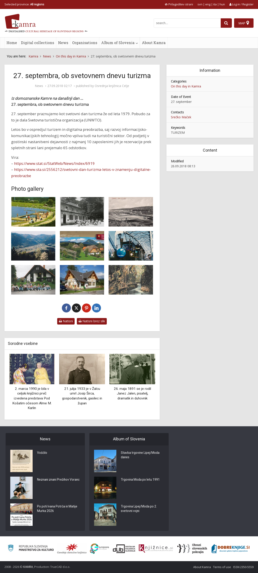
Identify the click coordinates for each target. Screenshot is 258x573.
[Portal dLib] (124, 548)
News (63, 42)
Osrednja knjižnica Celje (112, 86)
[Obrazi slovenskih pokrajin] (192, 548)
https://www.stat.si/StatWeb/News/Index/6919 (54, 163)
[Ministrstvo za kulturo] (30, 549)
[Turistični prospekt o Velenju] (33, 212)
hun (222, 4)
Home (11, 42)
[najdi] (226, 23)
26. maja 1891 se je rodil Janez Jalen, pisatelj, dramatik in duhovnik (132, 393)
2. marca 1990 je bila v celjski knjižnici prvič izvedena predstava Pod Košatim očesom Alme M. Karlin (32, 398)
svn (199, 4)
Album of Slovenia (117, 42)
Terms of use (222, 567)
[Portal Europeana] (99, 548)
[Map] (244, 23)
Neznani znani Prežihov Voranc (53, 482)
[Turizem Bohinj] (82, 280)
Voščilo (42, 453)
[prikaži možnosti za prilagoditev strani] (179, 4)
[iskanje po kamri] (187, 23)
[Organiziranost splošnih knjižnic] (72, 548)
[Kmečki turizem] (82, 212)
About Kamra (154, 42)
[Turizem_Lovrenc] (33, 280)
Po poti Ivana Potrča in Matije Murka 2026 (57, 509)
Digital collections (37, 42)
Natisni (66, 321)
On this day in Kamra (186, 86)
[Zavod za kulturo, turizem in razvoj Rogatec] (82, 246)
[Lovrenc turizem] (33, 246)
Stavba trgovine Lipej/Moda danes (140, 455)
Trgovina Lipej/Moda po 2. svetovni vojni (139, 509)
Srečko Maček (181, 117)
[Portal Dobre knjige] (231, 548)
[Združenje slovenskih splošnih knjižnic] (155, 548)
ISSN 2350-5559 (243, 567)
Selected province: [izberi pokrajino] (24, 4)
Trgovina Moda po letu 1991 (140, 480)
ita (215, 4)
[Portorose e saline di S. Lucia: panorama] (131, 212)
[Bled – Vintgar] (131, 280)
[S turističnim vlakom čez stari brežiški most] (131, 246)
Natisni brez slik (92, 321)
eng (207, 4)
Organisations (84, 42)
